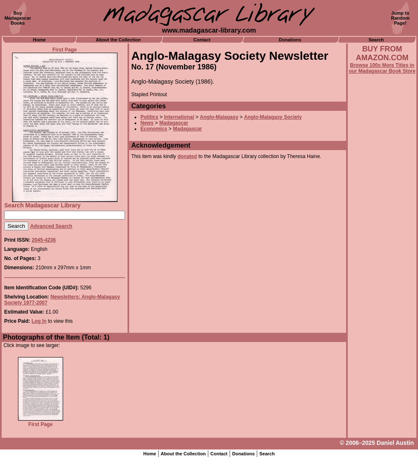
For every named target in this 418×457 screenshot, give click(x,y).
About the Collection (118, 39)
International (179, 117)
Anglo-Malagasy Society (273, 117)
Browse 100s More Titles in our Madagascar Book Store (382, 68)
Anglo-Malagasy (219, 117)
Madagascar (173, 123)
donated (187, 156)
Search (376, 39)
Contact (202, 39)
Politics (149, 117)
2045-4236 (44, 240)
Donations (290, 39)
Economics (153, 129)
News (146, 123)
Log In (38, 321)
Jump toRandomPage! (400, 18)
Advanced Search (51, 226)
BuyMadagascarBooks (18, 18)
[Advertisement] (382, 299)
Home (39, 39)
